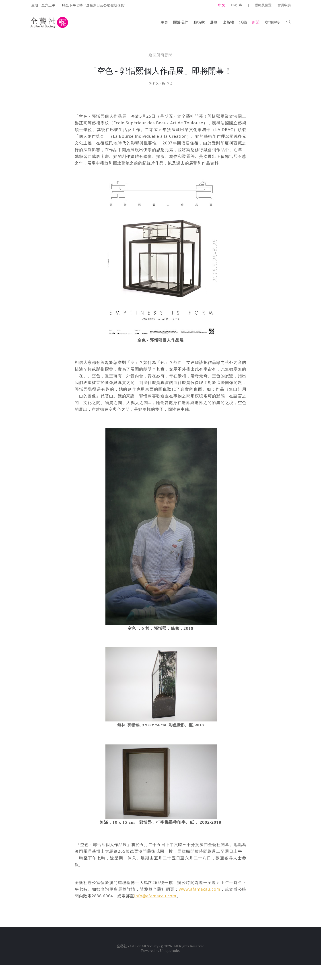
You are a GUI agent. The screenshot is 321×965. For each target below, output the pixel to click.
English (236, 5)
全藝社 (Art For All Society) (138, 946)
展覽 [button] (214, 22)
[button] (288, 22)
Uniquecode (169, 950)
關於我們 (180, 22)
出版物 (228, 22)
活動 (243, 22)
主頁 (164, 22)
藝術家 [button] (199, 22)
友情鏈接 (272, 22)
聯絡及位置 (263, 5)
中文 (221, 5)
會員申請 (284, 5)
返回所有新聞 (160, 55)
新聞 (255, 22)
